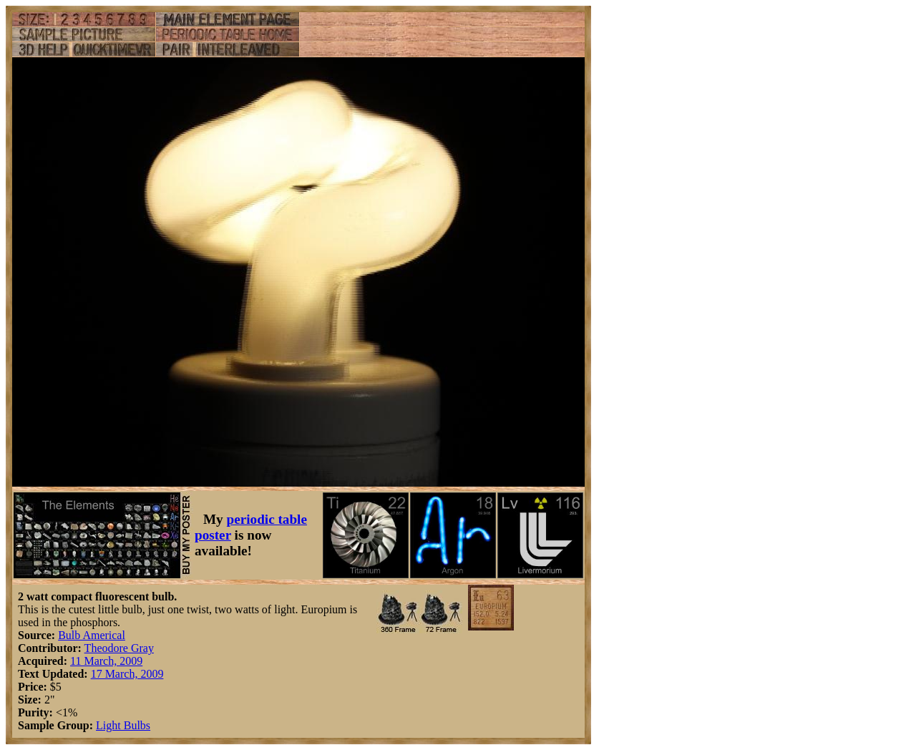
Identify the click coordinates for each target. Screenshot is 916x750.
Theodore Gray (119, 648)
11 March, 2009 (106, 661)
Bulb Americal (91, 635)
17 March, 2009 (127, 674)
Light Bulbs (123, 725)
